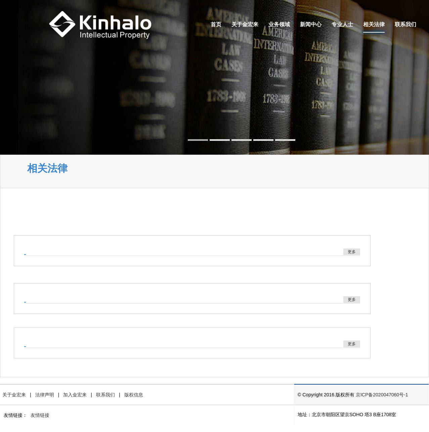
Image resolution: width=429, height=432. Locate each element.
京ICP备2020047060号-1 (382, 394)
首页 (216, 24)
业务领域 (279, 24)
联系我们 (405, 24)
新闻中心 (310, 24)
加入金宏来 (75, 394)
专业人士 (342, 24)
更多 (352, 251)
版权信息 (133, 394)
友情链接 (40, 415)
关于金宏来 (244, 24)
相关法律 (374, 24)
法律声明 (44, 394)
